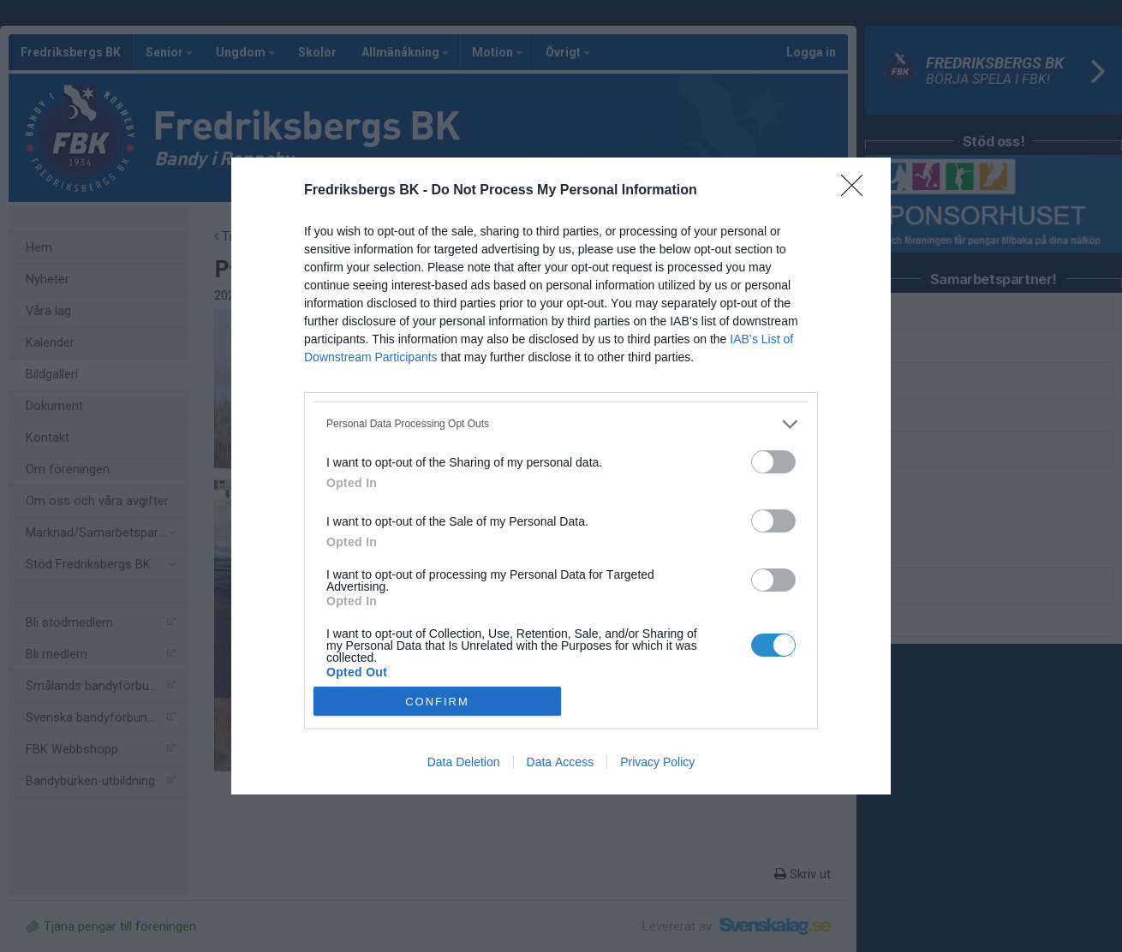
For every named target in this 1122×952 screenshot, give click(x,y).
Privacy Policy (657, 762)
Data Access (560, 762)
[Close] (857, 191)
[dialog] (561, 476)
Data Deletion (463, 762)
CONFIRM (437, 701)
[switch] (773, 461)
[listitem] (561, 424)
